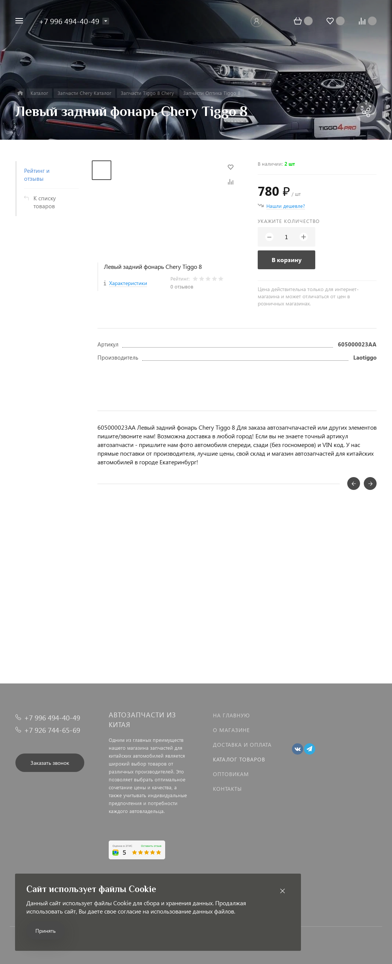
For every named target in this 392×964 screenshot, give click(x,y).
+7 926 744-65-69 (52, 730)
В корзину (287, 260)
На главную (231, 715)
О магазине (231, 730)
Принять (45, 930)
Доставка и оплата (242, 744)
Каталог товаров (239, 759)
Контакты (227, 788)
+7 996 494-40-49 (69, 20)
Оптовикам (231, 774)
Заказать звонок (49, 762)
